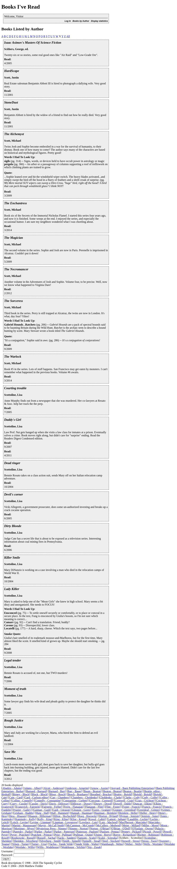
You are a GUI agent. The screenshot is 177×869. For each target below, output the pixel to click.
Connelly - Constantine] (48, 800)
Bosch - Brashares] (78, 794)
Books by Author (81, 21)
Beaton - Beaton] (112, 791)
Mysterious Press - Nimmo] (52, 828)
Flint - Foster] (113, 806)
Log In (68, 21)
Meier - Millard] (132, 825)
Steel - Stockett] (111, 840)
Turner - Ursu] (39, 844)
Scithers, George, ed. (16, 49)
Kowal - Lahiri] (97, 819)
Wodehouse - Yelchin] (73, 847)
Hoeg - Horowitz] (88, 816)
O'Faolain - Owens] (143, 828)
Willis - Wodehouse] (48, 847)
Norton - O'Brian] (100, 828)
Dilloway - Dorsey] (81, 803)
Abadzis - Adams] (12, 788)
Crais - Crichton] (145, 800)
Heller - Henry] (148, 813)
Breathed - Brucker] (101, 794)
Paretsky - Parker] (23, 831)
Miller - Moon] (150, 825)
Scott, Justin (11, 77)
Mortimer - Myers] (24, 828)
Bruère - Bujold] (123, 794)
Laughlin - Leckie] (138, 819)
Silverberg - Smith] (50, 840)
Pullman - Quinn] (83, 834)
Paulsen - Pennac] (110, 831)
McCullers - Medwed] (108, 825)
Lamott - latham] (117, 819)
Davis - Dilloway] (60, 803)
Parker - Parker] (44, 831)
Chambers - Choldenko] (85, 797)
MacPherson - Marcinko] (133, 822)
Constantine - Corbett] (75, 800)
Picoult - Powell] (152, 831)
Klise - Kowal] (79, 819)
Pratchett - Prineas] (42, 834)
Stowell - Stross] (131, 840)
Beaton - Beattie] (133, 791)
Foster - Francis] (131, 806)
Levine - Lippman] (41, 822)
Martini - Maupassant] (24, 825)
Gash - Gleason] (62, 809)
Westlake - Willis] (25, 847)
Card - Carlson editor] (37, 797)
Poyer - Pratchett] (20, 834)
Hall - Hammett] (60, 813)
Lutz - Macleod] (109, 822)
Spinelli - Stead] (92, 840)
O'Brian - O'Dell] (121, 828)
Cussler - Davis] (39, 803)
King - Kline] (61, 819)
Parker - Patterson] (64, 831)
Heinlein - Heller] (129, 813)
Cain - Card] (16, 797)
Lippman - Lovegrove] (65, 822)
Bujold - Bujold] (143, 794)
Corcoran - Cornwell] (101, 800)
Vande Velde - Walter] (87, 844)
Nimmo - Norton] (78, 828)
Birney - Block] (21, 794)
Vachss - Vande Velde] (61, 844)
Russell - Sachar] (47, 837)
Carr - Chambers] (60, 797)
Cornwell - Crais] (124, 800)
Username (7, 851)
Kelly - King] (45, 819)
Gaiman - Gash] (42, 809)
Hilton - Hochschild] (64, 816)
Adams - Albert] (33, 788)
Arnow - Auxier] (100, 788)
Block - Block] (40, 794)
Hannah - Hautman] (82, 813)
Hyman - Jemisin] (130, 816)
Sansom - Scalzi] (87, 837)
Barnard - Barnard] (36, 791)
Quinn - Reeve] (103, 834)
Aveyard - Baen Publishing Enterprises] (133, 788)
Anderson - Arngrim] (77, 788)
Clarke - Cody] (132, 797)
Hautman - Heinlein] (105, 813)
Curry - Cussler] (19, 803)
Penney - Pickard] (132, 831)
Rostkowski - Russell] (23, 837)
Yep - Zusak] (94, 847)
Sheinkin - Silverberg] (26, 840)
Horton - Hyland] (108, 816)
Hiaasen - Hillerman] (40, 816)
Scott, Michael (12, 140)
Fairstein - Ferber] (52, 806)
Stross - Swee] (150, 840)
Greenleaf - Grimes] (149, 809)
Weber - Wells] (134, 844)
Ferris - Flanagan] (74, 806)
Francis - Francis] (152, 806)
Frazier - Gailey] (22, 809)
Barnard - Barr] (57, 791)
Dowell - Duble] (123, 803)
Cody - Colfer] (150, 797)
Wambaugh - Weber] (112, 844)
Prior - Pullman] (63, 834)
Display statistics (99, 21)
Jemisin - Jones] (150, 816)
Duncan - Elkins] (143, 803)
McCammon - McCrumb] (80, 825)
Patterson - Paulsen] (88, 831)
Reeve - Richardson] (125, 834)
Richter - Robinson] (149, 834)
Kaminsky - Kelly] (25, 819)
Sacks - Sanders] (67, 837)
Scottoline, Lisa (13, 394)
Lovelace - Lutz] (89, 822)
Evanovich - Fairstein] (28, 806)
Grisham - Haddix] (23, 813)
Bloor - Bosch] (58, 794)
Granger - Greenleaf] (124, 809)
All (68, 36)
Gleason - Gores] (81, 809)
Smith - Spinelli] (72, 840)
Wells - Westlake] (153, 844)
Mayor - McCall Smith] (52, 825)
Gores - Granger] (102, 809)
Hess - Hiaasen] (18, 816)
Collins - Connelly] (22, 800)
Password (6, 854)
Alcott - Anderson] (54, 788)
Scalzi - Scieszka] (108, 837)
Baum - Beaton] (92, 791)
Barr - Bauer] (75, 791)
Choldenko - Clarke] (111, 797)
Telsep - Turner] (21, 844)
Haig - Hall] (42, 813)
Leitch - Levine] (20, 822)
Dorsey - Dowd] (103, 803)
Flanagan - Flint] (94, 806)
